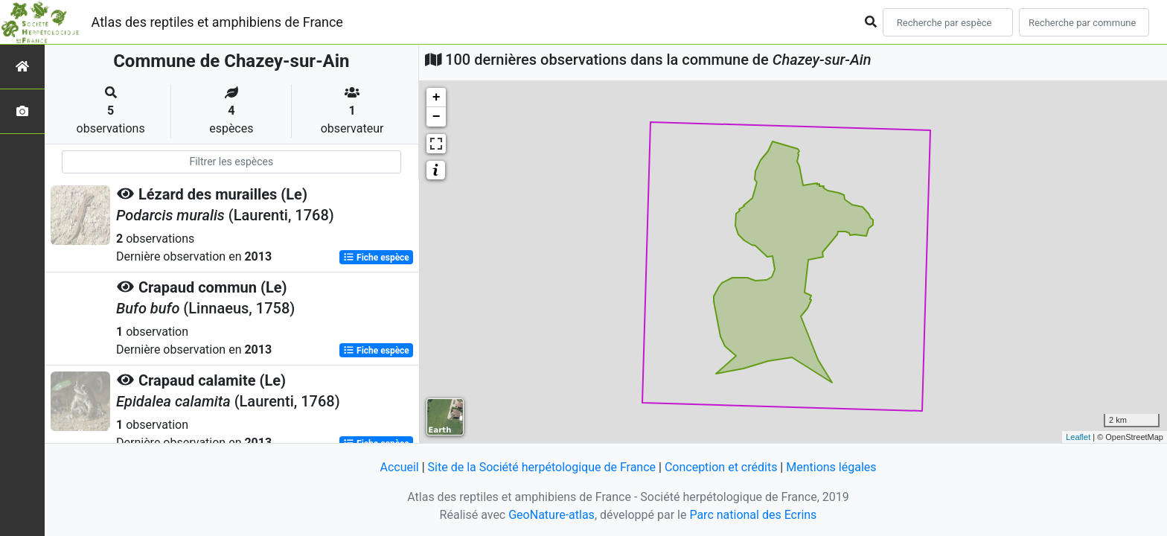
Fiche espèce (376, 257)
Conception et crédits (721, 467)
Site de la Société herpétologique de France (542, 467)
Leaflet (1078, 437)
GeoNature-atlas (551, 515)
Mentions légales (831, 467)
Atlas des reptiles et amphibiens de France (217, 22)
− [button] (436, 117)
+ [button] (436, 97)
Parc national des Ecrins (752, 515)
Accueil (399, 467)
